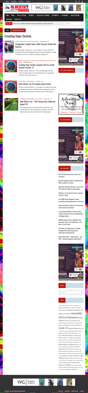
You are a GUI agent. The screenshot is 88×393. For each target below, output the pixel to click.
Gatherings (64, 15)
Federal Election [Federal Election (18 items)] (67, 336)
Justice (33, 60)
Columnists (55, 15)
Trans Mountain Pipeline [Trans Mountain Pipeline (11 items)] (65, 363)
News (12, 15)
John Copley (23, 41)
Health (17, 41)
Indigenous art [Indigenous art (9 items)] (65, 338)
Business (31, 15)
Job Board (9, 19)
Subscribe (13, 1)
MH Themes (22, 391)
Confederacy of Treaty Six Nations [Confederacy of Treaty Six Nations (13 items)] (72, 325)
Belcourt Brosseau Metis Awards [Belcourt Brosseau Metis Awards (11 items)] (72, 321)
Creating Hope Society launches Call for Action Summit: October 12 (36, 66)
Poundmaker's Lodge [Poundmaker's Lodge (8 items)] (71, 360)
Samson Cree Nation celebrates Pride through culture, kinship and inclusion (71, 207)
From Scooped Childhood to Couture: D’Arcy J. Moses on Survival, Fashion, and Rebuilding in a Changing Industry (71, 214)
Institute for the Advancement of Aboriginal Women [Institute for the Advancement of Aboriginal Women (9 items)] (70, 340)
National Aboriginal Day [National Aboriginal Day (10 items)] (69, 347)
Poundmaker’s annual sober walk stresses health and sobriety (35, 45)
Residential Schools (45, 60)
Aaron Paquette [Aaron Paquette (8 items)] (62, 305)
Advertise (21, 1)
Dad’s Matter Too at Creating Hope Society (35, 83)
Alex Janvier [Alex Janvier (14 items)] (62, 310)
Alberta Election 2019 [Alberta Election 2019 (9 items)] (70, 305)
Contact (28, 1)
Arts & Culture (21, 15)
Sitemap (82, 391)
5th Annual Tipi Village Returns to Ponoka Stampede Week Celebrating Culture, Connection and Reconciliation (70, 230)
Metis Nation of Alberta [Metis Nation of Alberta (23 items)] (67, 345)
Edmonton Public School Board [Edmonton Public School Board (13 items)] (67, 333)
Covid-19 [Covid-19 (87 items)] (63, 328)
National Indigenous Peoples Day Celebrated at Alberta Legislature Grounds (71, 182)
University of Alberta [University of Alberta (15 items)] (71, 369)
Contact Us (17, 19)
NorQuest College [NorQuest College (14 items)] (67, 356)
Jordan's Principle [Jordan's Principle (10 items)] (63, 342)
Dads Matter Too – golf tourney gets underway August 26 (37, 103)
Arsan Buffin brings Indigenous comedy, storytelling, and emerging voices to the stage (71, 200)
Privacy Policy (74, 391)
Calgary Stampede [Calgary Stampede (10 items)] (63, 323)
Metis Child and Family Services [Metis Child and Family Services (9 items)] (74, 342)
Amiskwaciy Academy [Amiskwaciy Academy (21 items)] (73, 310)
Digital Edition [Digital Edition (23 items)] (73, 328)
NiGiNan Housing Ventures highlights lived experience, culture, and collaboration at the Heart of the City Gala (70, 222)
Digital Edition (75, 15)
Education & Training (43, 15)
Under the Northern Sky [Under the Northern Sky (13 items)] (70, 367)
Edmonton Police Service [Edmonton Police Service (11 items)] (75, 331)
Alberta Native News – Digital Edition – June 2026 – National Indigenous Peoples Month (70, 238)
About (7, 1)
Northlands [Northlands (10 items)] (66, 358)
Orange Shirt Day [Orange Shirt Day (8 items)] (63, 360)
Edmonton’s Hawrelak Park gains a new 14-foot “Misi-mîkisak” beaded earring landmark (71, 188)
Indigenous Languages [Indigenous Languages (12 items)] (75, 338)
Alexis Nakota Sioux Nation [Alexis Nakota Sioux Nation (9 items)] (75, 308)
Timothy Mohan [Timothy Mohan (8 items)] (79, 360)
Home (7, 15)
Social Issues (35, 41)
